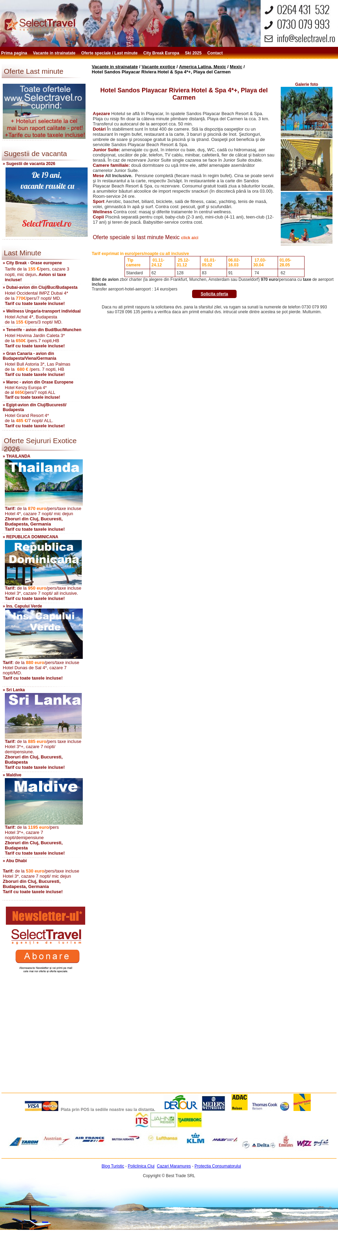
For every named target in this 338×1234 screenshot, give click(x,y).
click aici (189, 237)
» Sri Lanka (14, 689)
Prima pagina (14, 53)
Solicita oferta (214, 294)
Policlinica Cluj (141, 1166)
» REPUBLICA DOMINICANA (30, 536)
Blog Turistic (113, 1166)
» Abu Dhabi (15, 860)
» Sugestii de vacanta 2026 (29, 163)
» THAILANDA (16, 456)
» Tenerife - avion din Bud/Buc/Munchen (42, 329)
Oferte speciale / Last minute (110, 53)
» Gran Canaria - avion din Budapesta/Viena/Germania (29, 356)
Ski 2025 (193, 53)
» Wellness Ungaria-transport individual (42, 311)
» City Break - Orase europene (32, 263)
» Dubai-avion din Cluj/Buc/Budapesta (40, 287)
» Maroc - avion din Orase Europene (38, 382)
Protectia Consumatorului (218, 1166)
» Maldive (12, 775)
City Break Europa (161, 53)
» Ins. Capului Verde (22, 606)
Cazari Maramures (174, 1166)
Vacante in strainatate (55, 53)
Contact (215, 53)
